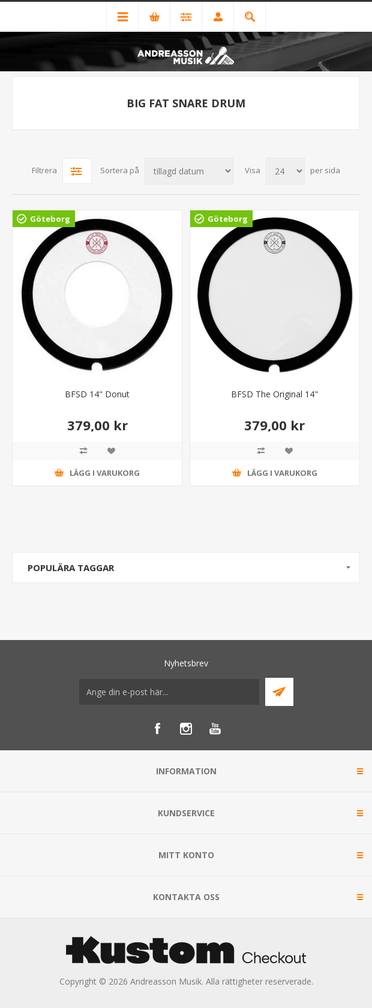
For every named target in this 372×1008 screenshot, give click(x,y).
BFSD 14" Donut (97, 394)
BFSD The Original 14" (274, 394)
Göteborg (50, 218)
